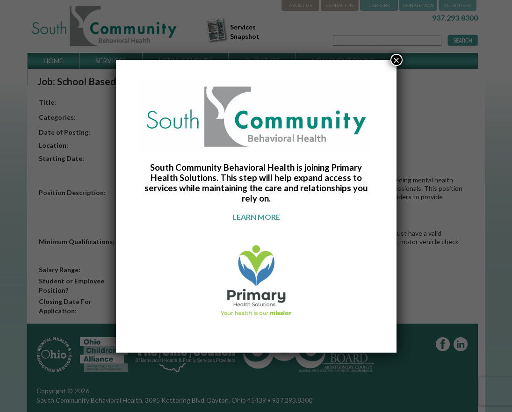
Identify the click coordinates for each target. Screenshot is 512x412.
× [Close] (396, 60)
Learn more (256, 216)
